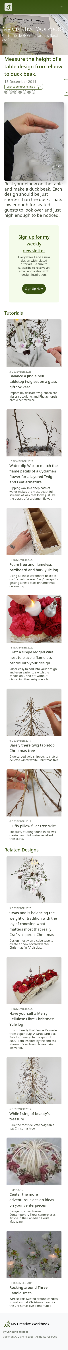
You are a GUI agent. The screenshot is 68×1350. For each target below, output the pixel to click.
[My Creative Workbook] (26, 1324)
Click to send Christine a (23, 86)
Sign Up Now (34, 289)
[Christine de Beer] (8, 7)
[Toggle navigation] (61, 7)
